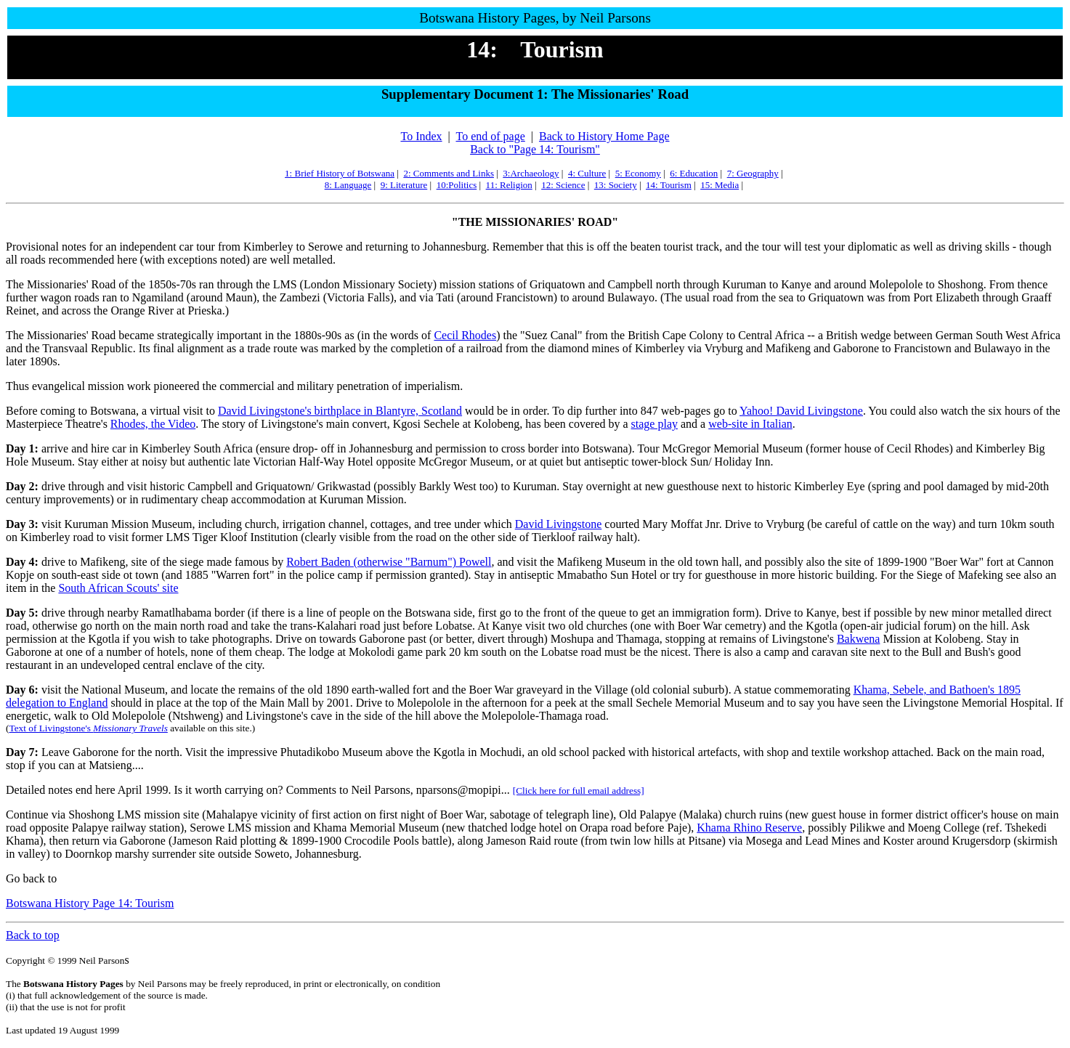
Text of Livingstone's (88, 728)
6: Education (694, 173)
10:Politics (457, 184)
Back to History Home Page (604, 136)
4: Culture (587, 173)
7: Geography (753, 173)
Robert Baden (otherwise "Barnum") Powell (388, 562)
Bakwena (858, 639)
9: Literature (404, 184)
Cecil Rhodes (465, 335)
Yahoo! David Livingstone (801, 411)
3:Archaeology (531, 173)
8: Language (348, 184)
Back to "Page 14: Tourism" (535, 149)
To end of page (489, 136)
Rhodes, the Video (152, 424)
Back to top (33, 935)
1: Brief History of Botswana (339, 173)
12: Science (563, 184)
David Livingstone (558, 524)
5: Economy (638, 173)
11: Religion (509, 184)
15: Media (719, 184)
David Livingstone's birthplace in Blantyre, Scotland (340, 411)
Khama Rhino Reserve (749, 827)
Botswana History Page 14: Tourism (90, 903)
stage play (654, 424)
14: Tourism (669, 184)
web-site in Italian (750, 424)
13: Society (615, 184)
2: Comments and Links (448, 173)
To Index (421, 136)
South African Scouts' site (118, 588)
